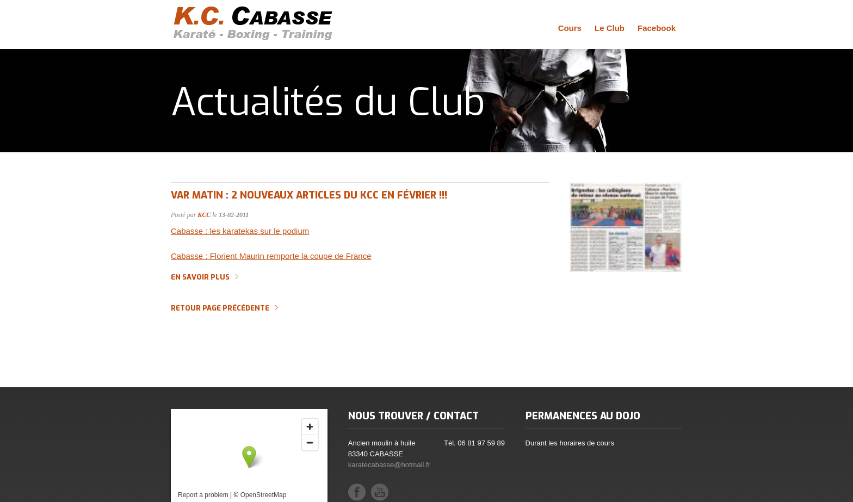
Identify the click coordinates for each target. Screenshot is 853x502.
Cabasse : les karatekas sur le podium (240, 230)
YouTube (379, 492)
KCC (204, 215)
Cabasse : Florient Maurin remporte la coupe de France (271, 256)
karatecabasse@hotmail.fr (389, 465)
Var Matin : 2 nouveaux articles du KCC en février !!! (309, 195)
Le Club (610, 28)
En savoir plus (200, 277)
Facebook (657, 28)
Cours (570, 28)
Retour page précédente (220, 308)
